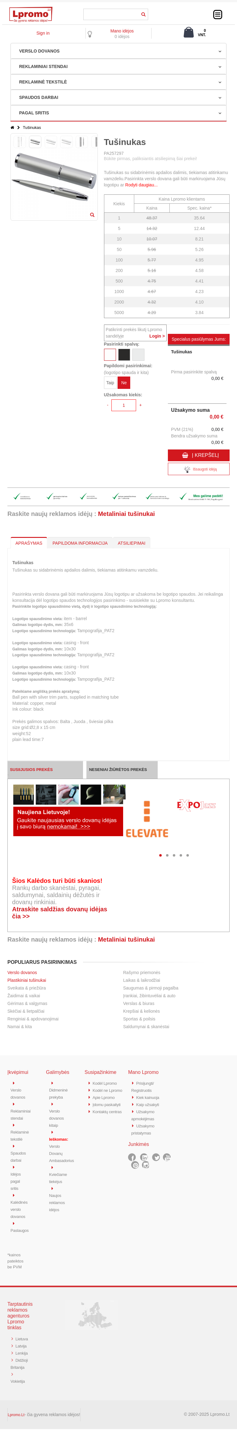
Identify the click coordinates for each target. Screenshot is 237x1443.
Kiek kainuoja (149, 1096)
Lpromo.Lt (16, 1429)
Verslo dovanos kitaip (57, 1117)
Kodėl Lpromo (106, 1083)
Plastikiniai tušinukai (26, 980)
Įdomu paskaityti (109, 1110)
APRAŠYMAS (28, 543)
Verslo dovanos (22, 972)
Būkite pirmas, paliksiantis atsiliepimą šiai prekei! (150, 158)
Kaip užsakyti (149, 1103)
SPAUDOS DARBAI (38, 97)
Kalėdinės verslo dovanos (20, 1205)
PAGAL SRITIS (34, 112)
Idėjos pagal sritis (16, 1178)
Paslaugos (20, 1225)
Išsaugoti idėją (199, 469)
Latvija (21, 1347)
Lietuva (17, 1340)
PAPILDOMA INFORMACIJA (80, 543)
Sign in (43, 33)
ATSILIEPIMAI (131, 543)
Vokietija (18, 1395)
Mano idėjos (122, 30)
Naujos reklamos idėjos (58, 1198)
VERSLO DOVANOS (39, 51)
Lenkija (17, 1361)
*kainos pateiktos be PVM (15, 1256)
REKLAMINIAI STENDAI (43, 66)
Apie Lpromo (105, 1103)
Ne (124, 383)
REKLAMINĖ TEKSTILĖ (43, 81)
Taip (110, 383)
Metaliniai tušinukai (126, 513)
